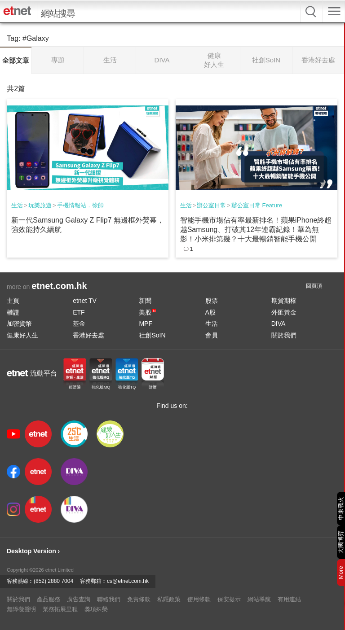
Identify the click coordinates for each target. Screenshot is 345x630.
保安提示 (229, 599)
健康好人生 (22, 335)
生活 (17, 205)
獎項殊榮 (96, 609)
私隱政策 (169, 599)
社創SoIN (152, 335)
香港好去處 (88, 335)
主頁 (13, 300)
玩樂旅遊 (40, 205)
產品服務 (48, 599)
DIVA (278, 323)
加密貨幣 (19, 323)
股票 (211, 300)
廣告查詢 (78, 599)
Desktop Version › (33, 551)
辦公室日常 (211, 205)
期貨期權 (283, 300)
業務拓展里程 (60, 609)
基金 (79, 323)
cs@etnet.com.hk (128, 581)
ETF (78, 312)
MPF (145, 323)
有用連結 (289, 599)
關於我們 (283, 335)
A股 (210, 312)
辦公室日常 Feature (256, 205)
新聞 (145, 300)
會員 (211, 335)
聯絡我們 (108, 599)
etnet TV (85, 300)
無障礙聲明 (21, 609)
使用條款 (199, 599)
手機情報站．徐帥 (80, 205)
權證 (13, 312)
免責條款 (138, 599)
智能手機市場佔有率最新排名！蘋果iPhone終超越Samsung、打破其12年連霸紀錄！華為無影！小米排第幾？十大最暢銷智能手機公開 (256, 229)
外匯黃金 (283, 312)
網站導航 (259, 599)
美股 (147, 312)
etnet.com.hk (59, 286)
